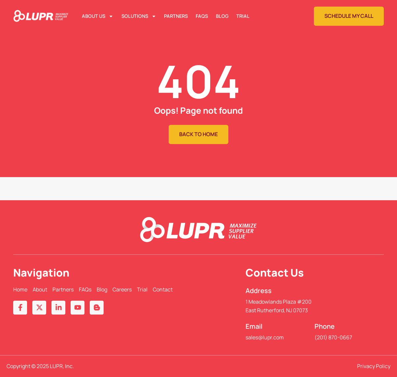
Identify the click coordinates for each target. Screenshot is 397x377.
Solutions (138, 16)
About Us (97, 16)
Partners (176, 16)
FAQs (202, 16)
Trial (242, 16)
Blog (222, 16)
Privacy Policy (373, 366)
